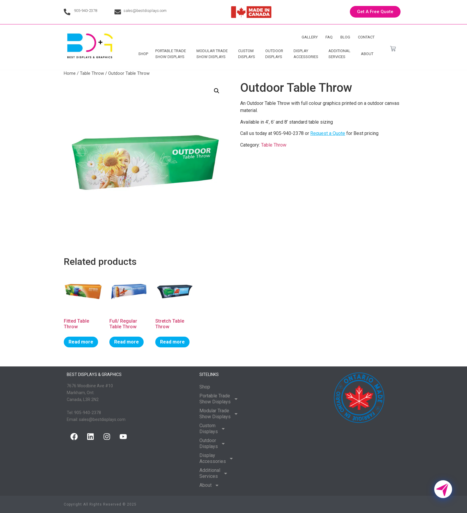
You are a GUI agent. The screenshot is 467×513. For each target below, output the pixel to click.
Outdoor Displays (275, 54)
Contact (366, 37)
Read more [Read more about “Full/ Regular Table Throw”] (126, 342)
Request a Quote (327, 133)
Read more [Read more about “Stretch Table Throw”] (172, 342)
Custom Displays (248, 54)
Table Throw (92, 73)
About (368, 54)
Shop (143, 54)
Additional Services (340, 54)
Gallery (310, 37)
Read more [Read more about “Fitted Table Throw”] (81, 342)
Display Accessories (307, 54)
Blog (345, 37)
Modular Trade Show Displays (213, 54)
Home (70, 73)
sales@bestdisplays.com (145, 10)
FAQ (329, 37)
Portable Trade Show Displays (172, 54)
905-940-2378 (85, 10)
